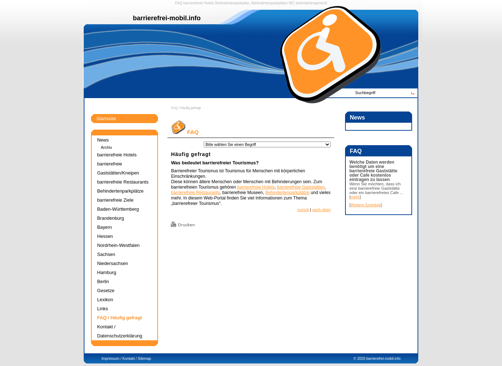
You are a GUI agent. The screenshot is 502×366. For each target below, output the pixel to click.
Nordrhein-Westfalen (118, 245)
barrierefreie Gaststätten (300, 187)
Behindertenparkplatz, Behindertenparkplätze (251, 3)
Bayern (104, 227)
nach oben (321, 209)
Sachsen (106, 254)
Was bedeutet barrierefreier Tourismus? (215, 162)
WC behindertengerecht (308, 3)
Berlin (103, 281)
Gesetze (106, 290)
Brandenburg (110, 218)
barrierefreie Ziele (115, 200)
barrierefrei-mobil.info (383, 359)
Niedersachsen (112, 263)
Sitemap (144, 359)
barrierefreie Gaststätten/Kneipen (118, 168)
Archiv (106, 147)
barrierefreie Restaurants (195, 192)
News (103, 140)
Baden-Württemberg (118, 209)
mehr (355, 197)
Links (102, 308)
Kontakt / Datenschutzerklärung (119, 331)
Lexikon (105, 299)
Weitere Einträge (365, 205)
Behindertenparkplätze (287, 192)
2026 (361, 359)
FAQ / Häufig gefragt (186, 108)
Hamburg (106, 272)
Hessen (105, 236)
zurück (303, 209)
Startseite (106, 118)
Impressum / (111, 359)
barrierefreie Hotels (198, 3)
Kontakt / (130, 359)
